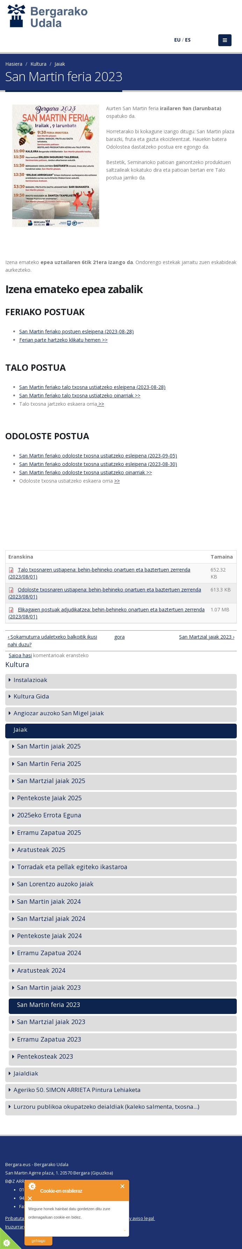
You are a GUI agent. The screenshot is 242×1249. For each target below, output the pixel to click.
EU (177, 39)
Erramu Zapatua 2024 (49, 953)
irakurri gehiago (38, 1236)
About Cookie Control (32, 1186)
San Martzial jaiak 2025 (51, 780)
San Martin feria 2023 (48, 1004)
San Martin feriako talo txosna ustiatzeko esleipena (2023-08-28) (92, 387)
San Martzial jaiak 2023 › (206, 636)
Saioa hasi (20, 655)
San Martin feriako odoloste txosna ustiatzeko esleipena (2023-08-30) (98, 464)
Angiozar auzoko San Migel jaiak (59, 713)
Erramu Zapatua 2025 (49, 832)
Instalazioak (30, 680)
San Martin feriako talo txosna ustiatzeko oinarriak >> (79, 395)
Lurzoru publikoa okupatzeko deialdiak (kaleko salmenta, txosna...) (106, 1106)
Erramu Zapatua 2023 (49, 1039)
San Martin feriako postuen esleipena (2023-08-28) (76, 331)
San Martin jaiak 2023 (49, 987)
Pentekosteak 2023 (45, 1056)
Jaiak (59, 64)
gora (118, 636)
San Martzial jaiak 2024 (51, 918)
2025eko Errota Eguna (49, 815)
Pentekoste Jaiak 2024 (49, 935)
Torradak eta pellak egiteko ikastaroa (72, 867)
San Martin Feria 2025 (49, 763)
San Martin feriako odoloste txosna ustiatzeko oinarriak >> (85, 472)
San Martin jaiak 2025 (49, 746)
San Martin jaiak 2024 (49, 901)
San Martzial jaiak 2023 (51, 1021)
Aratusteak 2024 (41, 970)
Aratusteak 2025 (41, 849)
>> (100, 403)
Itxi (122, 1186)
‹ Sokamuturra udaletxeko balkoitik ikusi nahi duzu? (52, 640)
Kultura (38, 64)
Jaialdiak (26, 1073)
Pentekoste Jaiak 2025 (49, 798)
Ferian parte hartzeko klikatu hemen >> (63, 339)
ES (188, 39)
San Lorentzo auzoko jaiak (55, 884)
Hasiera (13, 64)
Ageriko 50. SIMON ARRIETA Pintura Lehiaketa (77, 1090)
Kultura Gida (31, 696)
